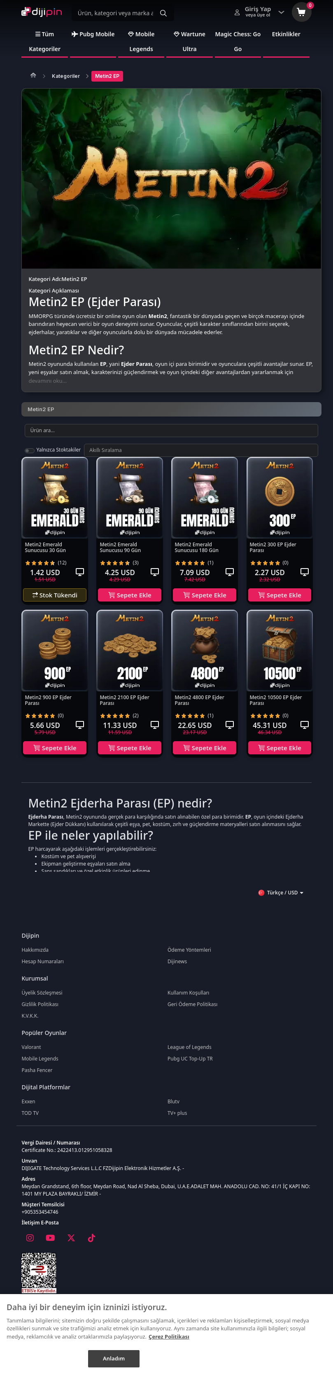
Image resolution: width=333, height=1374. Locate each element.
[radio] (28, 568)
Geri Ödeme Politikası (192, 1010)
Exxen (28, 1107)
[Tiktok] (91, 1244)
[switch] (30, 456)
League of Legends (190, 1052)
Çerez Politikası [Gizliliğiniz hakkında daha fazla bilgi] (169, 1336)
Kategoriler (66, 82)
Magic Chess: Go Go (238, 47)
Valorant (31, 1052)
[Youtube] (50, 1244)
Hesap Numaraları (42, 967)
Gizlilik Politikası (39, 1010)
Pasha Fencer (36, 1075)
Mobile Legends (141, 47)
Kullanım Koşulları (188, 998)
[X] (71, 1244)
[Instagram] (29, 1244)
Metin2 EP (107, 82)
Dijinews (177, 967)
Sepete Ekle (129, 601)
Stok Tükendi (55, 601)
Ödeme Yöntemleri (189, 955)
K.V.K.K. (29, 1021)
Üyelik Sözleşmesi (41, 998)
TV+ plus (177, 1118)
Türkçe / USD (280, 898)
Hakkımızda (35, 955)
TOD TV (30, 1118)
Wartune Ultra (189, 47)
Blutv (173, 1107)
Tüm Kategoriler (45, 47)
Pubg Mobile (93, 40)
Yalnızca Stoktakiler (58, 455)
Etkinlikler (286, 40)
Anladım (114, 1358)
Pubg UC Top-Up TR (190, 1064)
